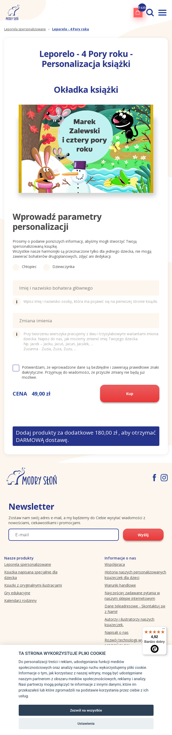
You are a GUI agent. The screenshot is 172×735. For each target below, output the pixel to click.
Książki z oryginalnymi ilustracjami (33, 585)
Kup (129, 393)
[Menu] (163, 630)
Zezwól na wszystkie (86, 710)
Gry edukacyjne (17, 592)
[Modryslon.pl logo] (11, 12)
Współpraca (115, 564)
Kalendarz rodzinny (20, 600)
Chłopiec (25, 266)
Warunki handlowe (120, 585)
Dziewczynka (59, 266)
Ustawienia (86, 724)
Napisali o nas (117, 632)
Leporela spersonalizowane (25, 29)
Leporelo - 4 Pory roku (70, 29)
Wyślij (143, 534)
